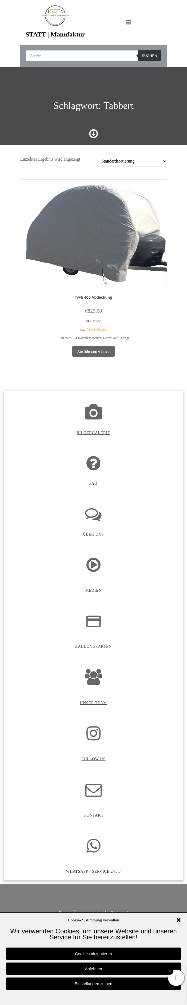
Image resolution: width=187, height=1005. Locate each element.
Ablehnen (93, 968)
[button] (178, 920)
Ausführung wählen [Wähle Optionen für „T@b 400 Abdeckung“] (93, 351)
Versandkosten (97, 329)
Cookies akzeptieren (93, 953)
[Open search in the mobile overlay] (93, 55)
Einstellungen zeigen (93, 983)
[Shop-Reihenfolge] (132, 161)
